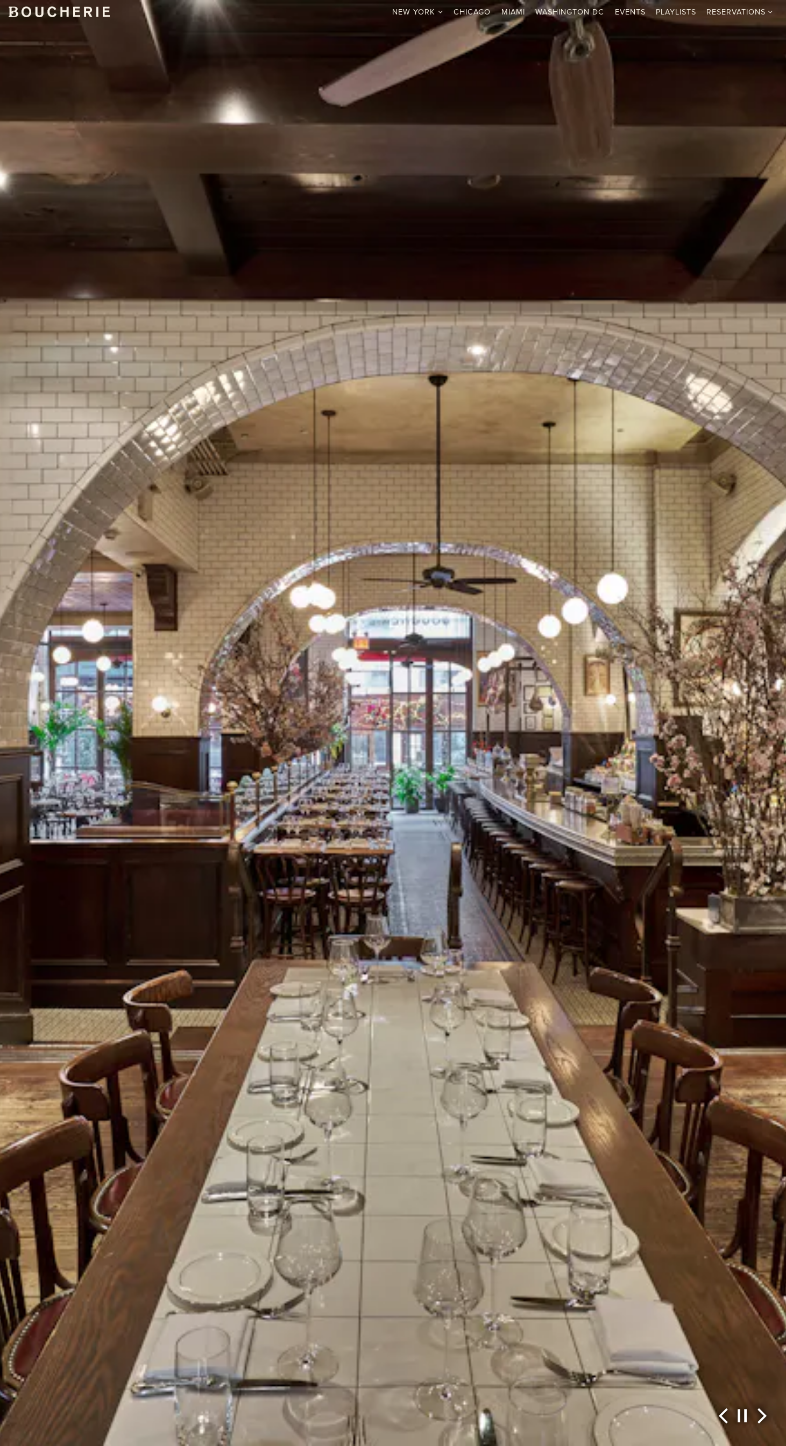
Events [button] (630, 12)
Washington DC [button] (569, 12)
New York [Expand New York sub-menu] (418, 11)
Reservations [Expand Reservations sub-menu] (740, 11)
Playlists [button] (676, 12)
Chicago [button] (472, 12)
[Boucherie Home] (59, 11)
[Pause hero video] (742, 1416)
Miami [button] (513, 12)
